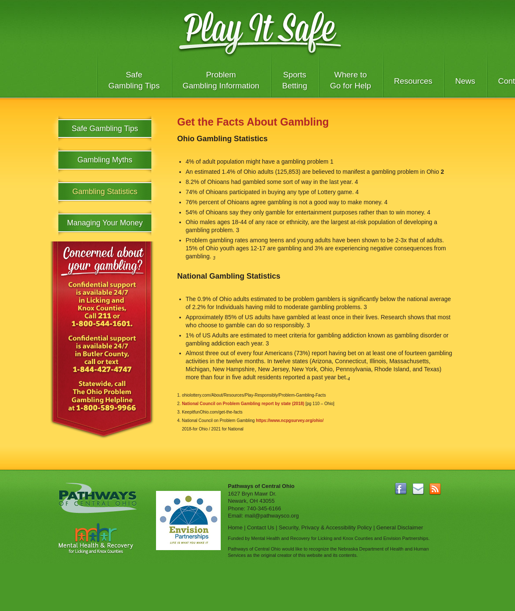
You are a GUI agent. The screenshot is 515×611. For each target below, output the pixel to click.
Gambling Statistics (104, 191)
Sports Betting (294, 80)
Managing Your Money (104, 223)
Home (235, 527)
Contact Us (260, 527)
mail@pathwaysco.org (272, 515)
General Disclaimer (399, 527)
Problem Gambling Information (221, 80)
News (465, 81)
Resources (413, 81)
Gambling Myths (104, 160)
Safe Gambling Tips (133, 80)
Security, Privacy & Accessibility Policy (325, 527)
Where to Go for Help (350, 80)
